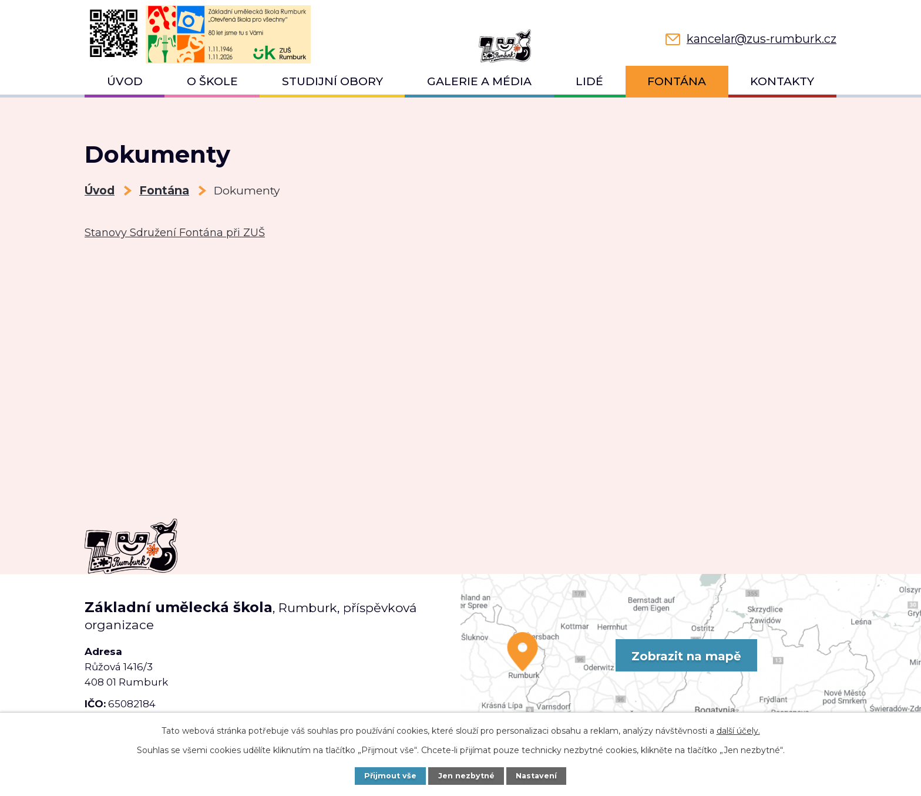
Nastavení (536, 775)
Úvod (125, 81)
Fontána (676, 81)
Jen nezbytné (466, 775)
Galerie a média (479, 81)
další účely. (738, 731)
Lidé (589, 81)
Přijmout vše (390, 775)
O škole (212, 81)
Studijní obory (332, 81)
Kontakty (782, 81)
